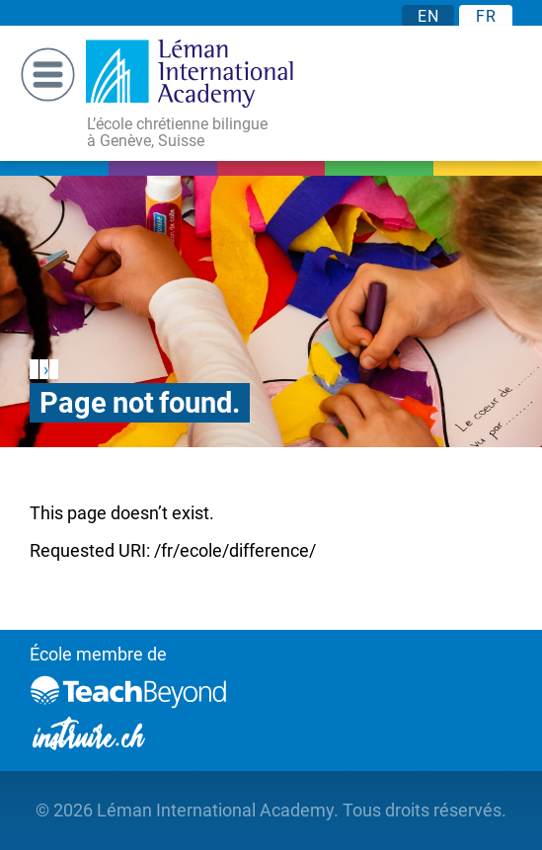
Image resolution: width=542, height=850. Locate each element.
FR (486, 16)
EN (428, 16)
